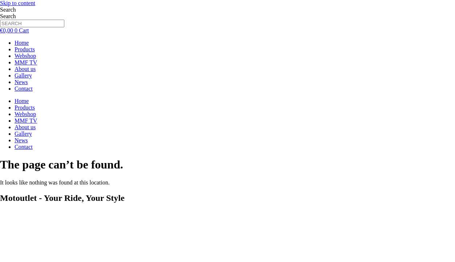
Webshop (25, 56)
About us (25, 69)
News (21, 82)
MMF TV (26, 62)
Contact (24, 89)
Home (22, 43)
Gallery (23, 75)
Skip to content (17, 3)
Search (8, 10)
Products (25, 49)
